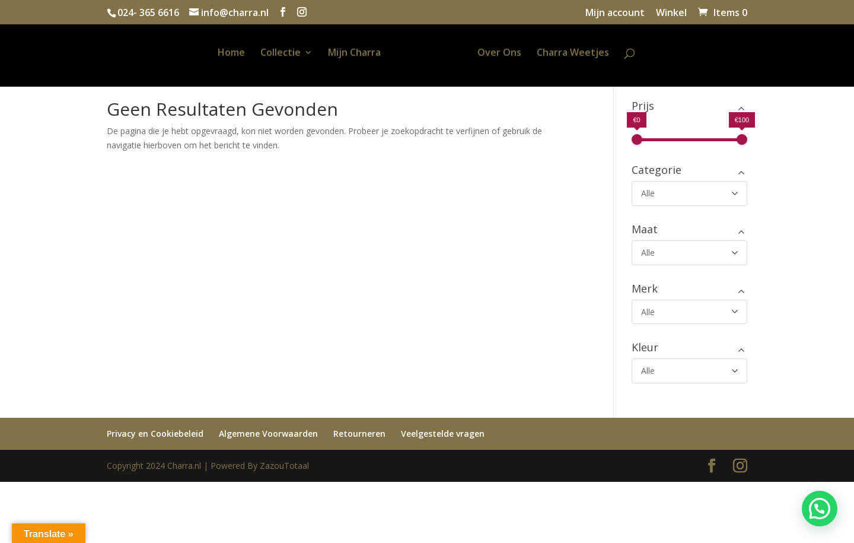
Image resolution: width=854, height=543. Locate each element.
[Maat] (689, 252)
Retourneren (359, 433)
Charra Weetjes (587, 53)
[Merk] (689, 312)
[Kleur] (689, 370)
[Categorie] (689, 193)
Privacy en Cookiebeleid (155, 433)
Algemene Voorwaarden (268, 433)
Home (217, 53)
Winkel (671, 13)
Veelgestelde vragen (443, 433)
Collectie (266, 53)
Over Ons (514, 53)
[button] (819, 508)
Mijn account (615, 13)
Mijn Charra (340, 53)
